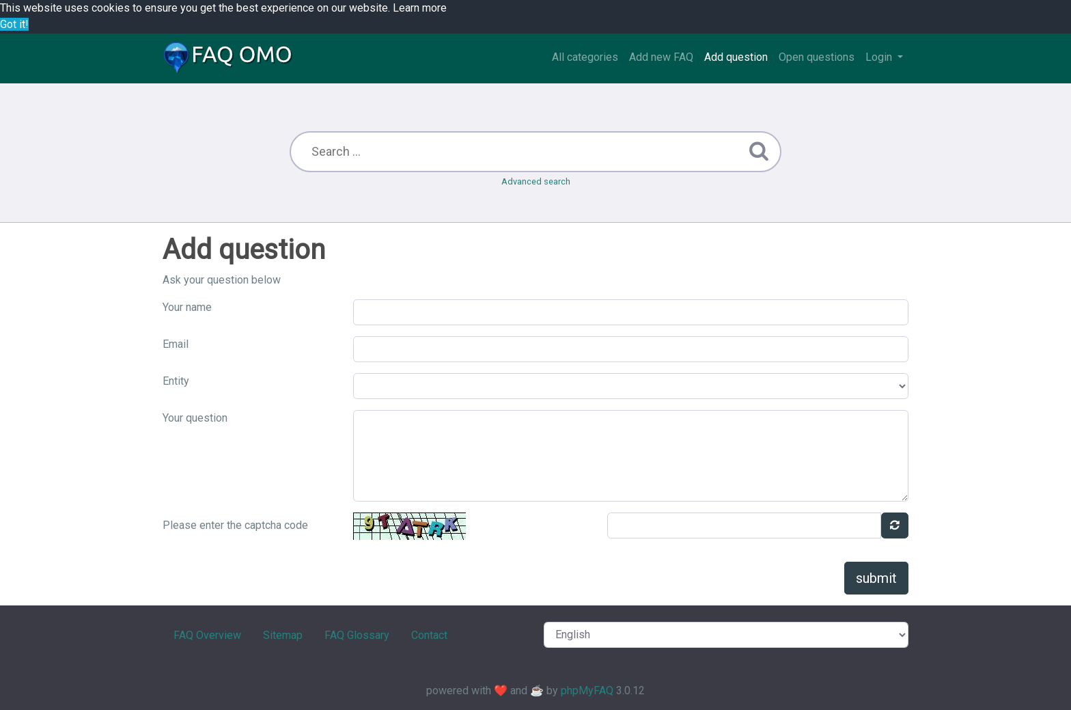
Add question (736, 57)
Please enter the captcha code (235, 525)
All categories (585, 57)
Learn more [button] (420, 7)
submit (876, 578)
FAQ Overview (207, 635)
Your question (195, 417)
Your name (187, 307)
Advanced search (535, 181)
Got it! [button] (14, 24)
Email (176, 344)
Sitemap (283, 635)
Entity (176, 380)
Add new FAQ (661, 57)
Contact (429, 635)
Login (880, 57)
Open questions (816, 57)
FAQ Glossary (356, 635)
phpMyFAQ (587, 690)
